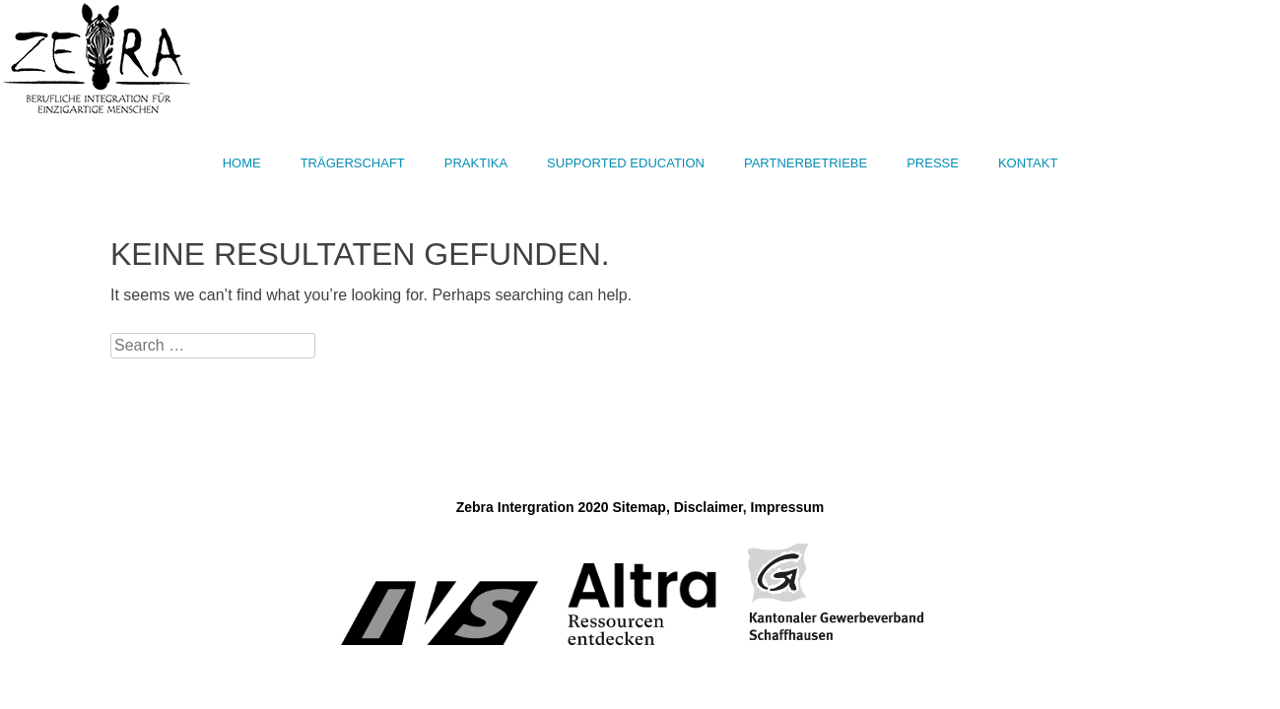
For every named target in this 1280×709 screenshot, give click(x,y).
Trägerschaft (353, 163)
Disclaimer (708, 507)
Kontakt (1027, 163)
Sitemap (638, 507)
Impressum (788, 507)
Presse (933, 163)
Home (242, 163)
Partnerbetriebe (805, 163)
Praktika (475, 163)
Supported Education (626, 163)
